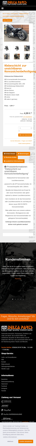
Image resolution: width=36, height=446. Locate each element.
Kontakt (3, 362)
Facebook (4, 386)
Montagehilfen (15, 13)
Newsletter (4, 379)
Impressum (4, 384)
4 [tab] (21, 299)
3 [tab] (18, 299)
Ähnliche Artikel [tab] (10, 157)
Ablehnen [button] (10, 441)
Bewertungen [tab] (23, 153)
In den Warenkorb (25, 135)
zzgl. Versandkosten (27, 116)
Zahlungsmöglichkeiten (8, 366)
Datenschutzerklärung (7, 381)
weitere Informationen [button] (10, 437)
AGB (2, 359)
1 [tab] (13, 299)
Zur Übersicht (7, 20)
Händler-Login (5, 369)
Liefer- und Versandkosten (8, 357)
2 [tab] (15, 299)
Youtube (3, 391)
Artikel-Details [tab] (9, 153)
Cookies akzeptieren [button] (26, 441)
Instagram (4, 388)
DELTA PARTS (6, 13)
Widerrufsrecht (5, 364)
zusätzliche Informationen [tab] (13, 161)
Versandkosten (25, 421)
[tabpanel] (18, 273)
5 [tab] (23, 299)
